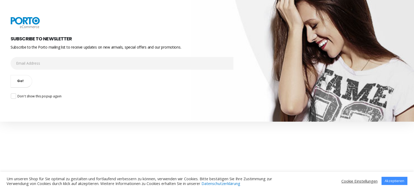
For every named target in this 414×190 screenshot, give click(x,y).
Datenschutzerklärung (220, 183)
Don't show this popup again (36, 96)
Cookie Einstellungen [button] (359, 181)
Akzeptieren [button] (394, 180)
